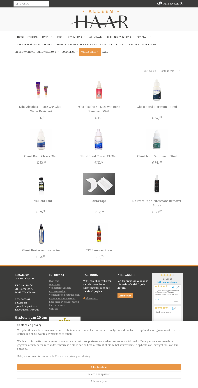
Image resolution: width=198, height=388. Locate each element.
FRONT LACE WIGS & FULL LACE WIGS (76, 44)
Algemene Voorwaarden (62, 298)
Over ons (54, 280)
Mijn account (173, 4)
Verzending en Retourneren (64, 294)
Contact (53, 308)
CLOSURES (121, 44)
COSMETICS (70, 51)
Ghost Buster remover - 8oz (41, 250)
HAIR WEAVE (96, 37)
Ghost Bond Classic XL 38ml (99, 155)
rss (93, 382)
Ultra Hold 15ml (41, 200)
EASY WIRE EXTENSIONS (142, 44)
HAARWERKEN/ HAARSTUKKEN (34, 44)
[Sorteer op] (169, 70)
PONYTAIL (143, 37)
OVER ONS (32, 37)
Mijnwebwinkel (133, 382)
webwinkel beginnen (105, 382)
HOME (20, 37)
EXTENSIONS (76, 37)
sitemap (86, 382)
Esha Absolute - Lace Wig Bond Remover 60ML (99, 109)
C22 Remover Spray (98, 250)
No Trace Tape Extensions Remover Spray (156, 203)
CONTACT (48, 37)
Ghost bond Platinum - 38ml (157, 106)
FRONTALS (106, 44)
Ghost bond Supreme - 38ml (157, 155)
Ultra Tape (99, 200)
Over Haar (54, 284)
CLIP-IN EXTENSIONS (120, 37)
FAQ (61, 37)
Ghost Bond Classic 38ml (41, 155)
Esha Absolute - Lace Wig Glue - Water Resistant (41, 109)
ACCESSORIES (90, 51)
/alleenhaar (91, 298)
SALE (105, 51)
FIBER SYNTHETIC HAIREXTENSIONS (37, 51)
